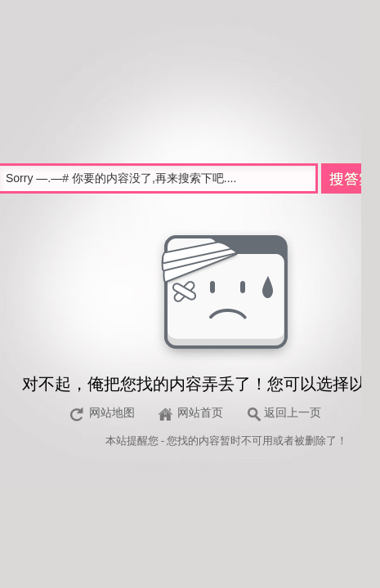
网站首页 (200, 413)
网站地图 (112, 413)
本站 (116, 440)
